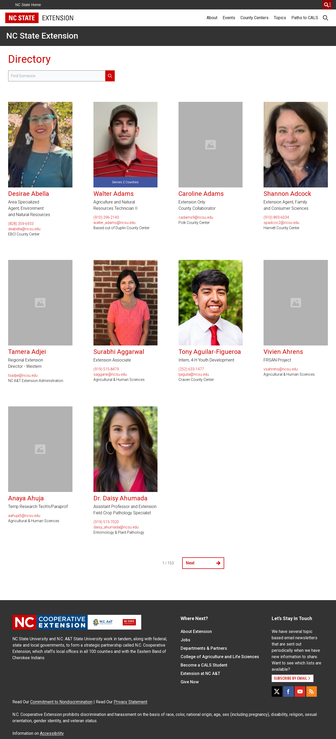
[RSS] (311, 691)
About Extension (196, 631)
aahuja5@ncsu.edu (24, 515)
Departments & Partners (204, 648)
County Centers (254, 17)
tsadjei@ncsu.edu (23, 375)
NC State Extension (42, 36)
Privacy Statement (130, 701)
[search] (327, 4)
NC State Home (28, 5)
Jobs (185, 639)
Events (229, 17)
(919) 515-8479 (106, 369)
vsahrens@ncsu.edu (281, 369)
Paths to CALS (304, 17)
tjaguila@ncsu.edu (193, 374)
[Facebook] (288, 691)
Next (203, 562)
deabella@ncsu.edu (24, 229)
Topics (280, 17)
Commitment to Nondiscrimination (61, 701)
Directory (29, 59)
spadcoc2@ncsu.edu (281, 223)
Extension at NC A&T (200, 673)
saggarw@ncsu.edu (110, 374)
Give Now (190, 681)
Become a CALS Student (204, 665)
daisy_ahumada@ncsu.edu (116, 527)
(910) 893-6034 (276, 217)
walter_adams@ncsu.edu (114, 223)
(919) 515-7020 (106, 522)
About (212, 17)
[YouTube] (300, 691)
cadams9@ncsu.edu (195, 217)
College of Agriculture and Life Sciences (220, 656)
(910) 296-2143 (106, 217)
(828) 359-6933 (21, 224)
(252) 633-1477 (191, 369)
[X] (277, 691)
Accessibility (52, 733)
